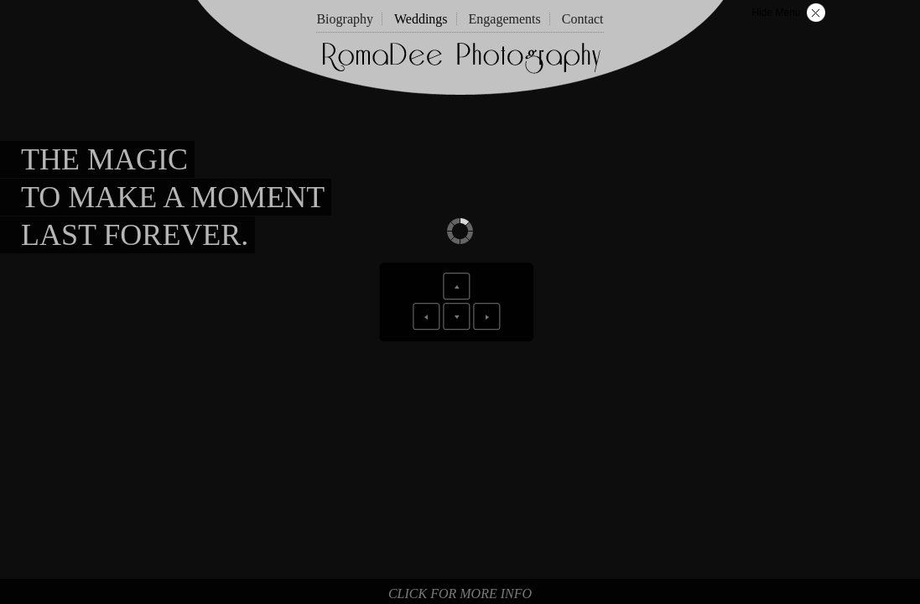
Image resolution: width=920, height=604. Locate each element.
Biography (344, 19)
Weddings (421, 19)
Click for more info (460, 593)
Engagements (505, 19)
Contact (583, 19)
